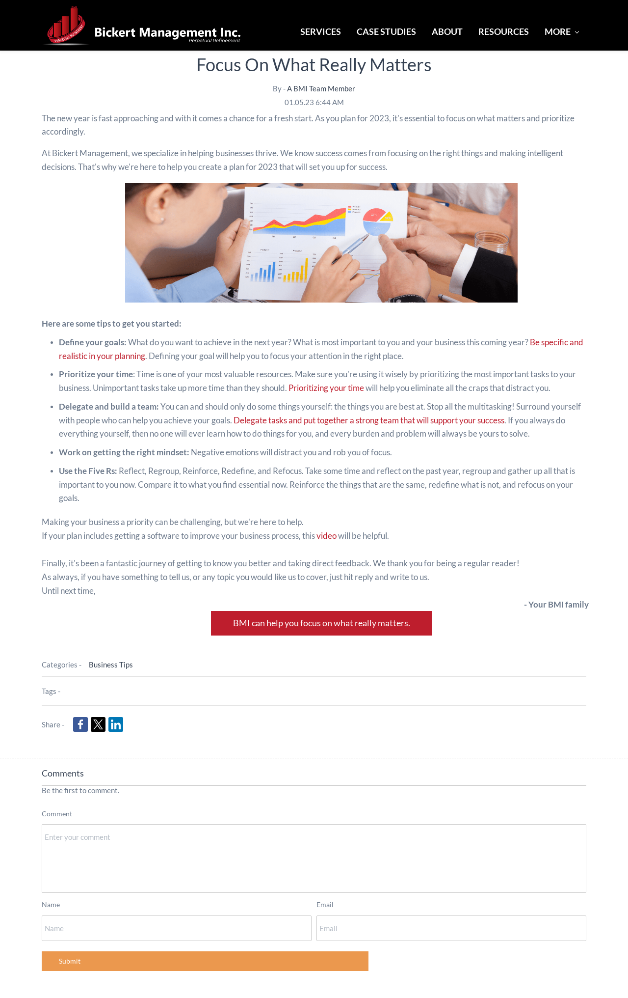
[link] (80, 724)
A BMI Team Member (321, 88)
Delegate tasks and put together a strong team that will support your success (369, 420)
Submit (69, 961)
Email (325, 904)
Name (51, 904)
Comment (57, 813)
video (326, 535)
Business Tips (111, 664)
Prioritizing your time (326, 388)
